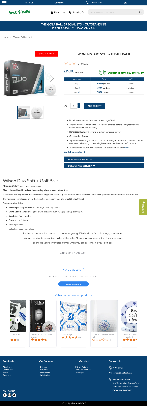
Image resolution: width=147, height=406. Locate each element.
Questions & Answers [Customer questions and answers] (73, 253)
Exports (6, 375)
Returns (43, 370)
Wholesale (44, 375)
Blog (4, 372)
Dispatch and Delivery (80, 166)
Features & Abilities (78, 159)
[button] (52, 78)
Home (6, 37)
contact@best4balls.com (120, 373)
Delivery (43, 367)
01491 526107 (96, 2)
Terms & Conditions (83, 370)
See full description (73, 152)
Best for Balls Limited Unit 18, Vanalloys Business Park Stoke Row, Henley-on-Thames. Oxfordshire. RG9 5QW (124, 384)
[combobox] (116, 12)
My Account (45, 372)
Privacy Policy (81, 367)
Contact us (59, 2)
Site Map (79, 372)
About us (29, 2)
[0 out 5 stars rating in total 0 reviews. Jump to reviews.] (76, 63)
